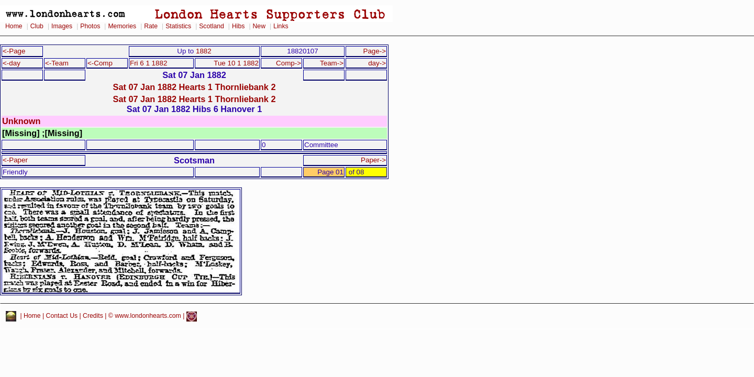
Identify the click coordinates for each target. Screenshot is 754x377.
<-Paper (15, 160)
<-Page (14, 51)
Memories (122, 26)
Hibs (238, 26)
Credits (93, 316)
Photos (90, 26)
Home (14, 26)
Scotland (211, 26)
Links (281, 26)
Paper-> (373, 160)
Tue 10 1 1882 (236, 63)
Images (61, 26)
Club (36, 26)
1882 (204, 51)
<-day (11, 63)
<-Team (57, 63)
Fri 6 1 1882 (148, 63)
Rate (151, 26)
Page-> (374, 51)
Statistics (178, 26)
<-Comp (100, 63)
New (259, 26)
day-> (377, 63)
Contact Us (62, 316)
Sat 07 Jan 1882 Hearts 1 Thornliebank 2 (194, 87)
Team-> (331, 63)
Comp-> (288, 63)
